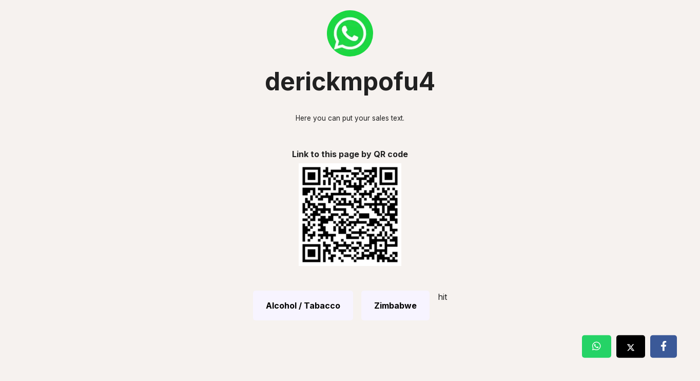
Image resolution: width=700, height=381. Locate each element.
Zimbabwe (395, 305)
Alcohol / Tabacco (303, 305)
